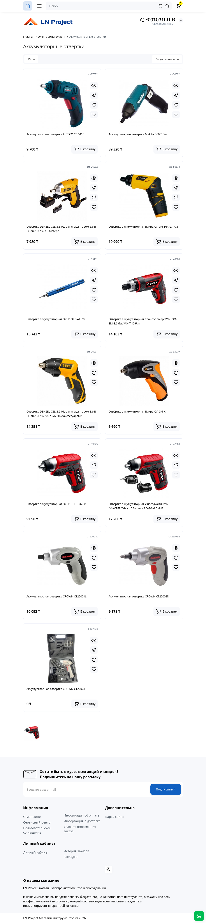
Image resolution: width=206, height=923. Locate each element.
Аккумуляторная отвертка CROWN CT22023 (55, 689)
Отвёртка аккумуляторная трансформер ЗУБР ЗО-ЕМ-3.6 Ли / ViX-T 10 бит (143, 321)
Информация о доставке (82, 821)
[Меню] (39, 6)
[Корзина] (178, 6)
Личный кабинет (36, 852)
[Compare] (94, 105)
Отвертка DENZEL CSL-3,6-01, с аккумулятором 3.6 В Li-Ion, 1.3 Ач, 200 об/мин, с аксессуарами (61, 413)
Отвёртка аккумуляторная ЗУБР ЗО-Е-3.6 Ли (56, 504)
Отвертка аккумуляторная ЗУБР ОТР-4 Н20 (55, 319)
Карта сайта (114, 817)
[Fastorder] (94, 95)
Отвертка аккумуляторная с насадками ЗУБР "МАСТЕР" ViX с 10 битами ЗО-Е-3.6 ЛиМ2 (139, 506)
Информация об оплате (81, 815)
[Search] (167, 5)
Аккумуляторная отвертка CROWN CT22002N (139, 596)
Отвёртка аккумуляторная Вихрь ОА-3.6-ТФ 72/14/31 (144, 227)
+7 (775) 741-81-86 (157, 19)
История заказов (76, 851)
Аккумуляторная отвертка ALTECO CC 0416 (55, 134)
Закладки (70, 857)
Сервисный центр (37, 822)
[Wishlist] (94, 114)
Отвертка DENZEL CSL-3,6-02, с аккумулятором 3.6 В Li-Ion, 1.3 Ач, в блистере (61, 229)
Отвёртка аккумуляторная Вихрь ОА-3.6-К (137, 411)
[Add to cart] (84, 149)
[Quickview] (94, 85)
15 (31, 59)
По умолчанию (167, 59)
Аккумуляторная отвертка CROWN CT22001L (56, 596)
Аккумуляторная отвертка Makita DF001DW (138, 134)
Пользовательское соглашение (37, 830)
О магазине (32, 817)
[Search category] (160, 5)
